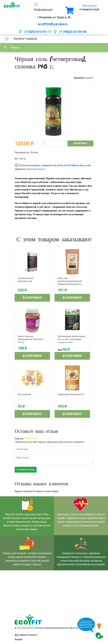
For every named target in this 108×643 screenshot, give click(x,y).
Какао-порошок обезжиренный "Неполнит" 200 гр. (31, 339)
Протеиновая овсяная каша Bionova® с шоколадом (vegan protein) (71, 339)
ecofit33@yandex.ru (53, 24)
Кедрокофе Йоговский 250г (71, 394)
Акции (18, 639)
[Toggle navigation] (36, 4)
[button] (90, 88)
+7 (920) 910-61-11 (35, 32)
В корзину (32, 298)
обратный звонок (35, 169)
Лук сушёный (24, 394)
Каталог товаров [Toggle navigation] (25, 38)
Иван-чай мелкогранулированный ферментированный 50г (70, 281)
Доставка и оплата (26, 635)
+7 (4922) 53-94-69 (70, 32)
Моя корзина (89, 5)
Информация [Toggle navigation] (43, 9)
